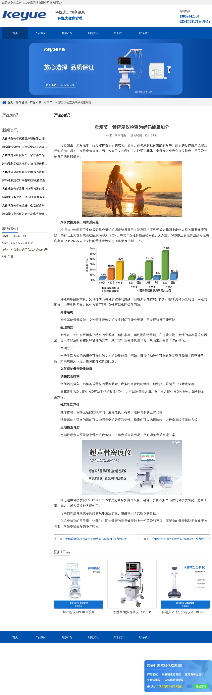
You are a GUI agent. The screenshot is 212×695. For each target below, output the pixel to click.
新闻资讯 (93, 33)
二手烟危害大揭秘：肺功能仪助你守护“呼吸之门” (179, 539)
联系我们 (144, 33)
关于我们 (119, 33)
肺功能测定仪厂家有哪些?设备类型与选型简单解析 (33, 180)
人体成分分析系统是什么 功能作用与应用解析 (30, 205)
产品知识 (35, 102)
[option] (106, 68)
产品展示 (41, 33)
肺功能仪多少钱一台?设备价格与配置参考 (28, 197)
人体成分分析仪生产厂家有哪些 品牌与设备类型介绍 (34, 155)
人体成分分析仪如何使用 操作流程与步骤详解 (30, 172)
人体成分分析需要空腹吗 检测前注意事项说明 (30, 188)
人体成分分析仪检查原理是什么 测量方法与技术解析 (34, 138)
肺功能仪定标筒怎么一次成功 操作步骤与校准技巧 (33, 214)
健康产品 (67, 33)
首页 (15, 33)
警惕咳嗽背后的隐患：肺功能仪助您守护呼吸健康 (96, 539)
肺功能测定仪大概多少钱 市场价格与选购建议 (30, 163)
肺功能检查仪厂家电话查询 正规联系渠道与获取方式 (34, 147)
